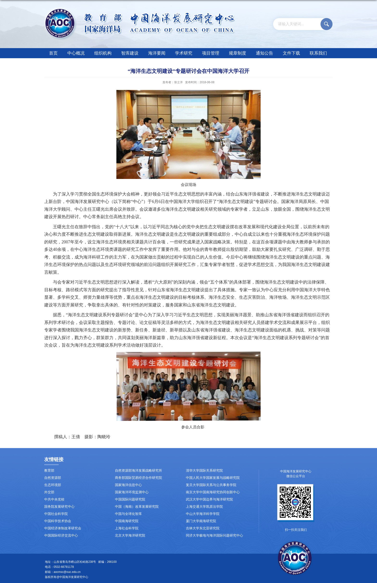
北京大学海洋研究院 (130, 535)
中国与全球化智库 (128, 514)
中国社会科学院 (56, 514)
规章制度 (237, 53)
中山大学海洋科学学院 (203, 514)
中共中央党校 (54, 499)
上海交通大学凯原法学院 (204, 506)
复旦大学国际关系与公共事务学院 (211, 485)
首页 (53, 53)
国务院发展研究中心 (59, 506)
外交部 (49, 492)
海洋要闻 (156, 53)
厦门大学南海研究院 (201, 521)
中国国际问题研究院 (130, 499)
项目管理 (210, 53)
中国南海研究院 (126, 521)
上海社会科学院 (126, 528)
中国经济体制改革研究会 (62, 528)
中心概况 (76, 53)
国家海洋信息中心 (128, 485)
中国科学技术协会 (57, 521)
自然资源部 (52, 478)
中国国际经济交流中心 (61, 535)
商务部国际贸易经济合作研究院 (138, 478)
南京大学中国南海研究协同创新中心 (213, 492)
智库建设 (129, 53)
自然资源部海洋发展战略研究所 (138, 470)
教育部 (49, 470)
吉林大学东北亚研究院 (203, 528)
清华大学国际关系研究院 (204, 470)
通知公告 (264, 53)
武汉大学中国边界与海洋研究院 (209, 499)
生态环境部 (52, 485)
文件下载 (291, 53)
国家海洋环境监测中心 (132, 492)
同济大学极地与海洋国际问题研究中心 (214, 535)
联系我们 (318, 53)
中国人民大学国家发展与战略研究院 (213, 478)
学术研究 (183, 53)
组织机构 (103, 53)
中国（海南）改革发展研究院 (137, 506)
